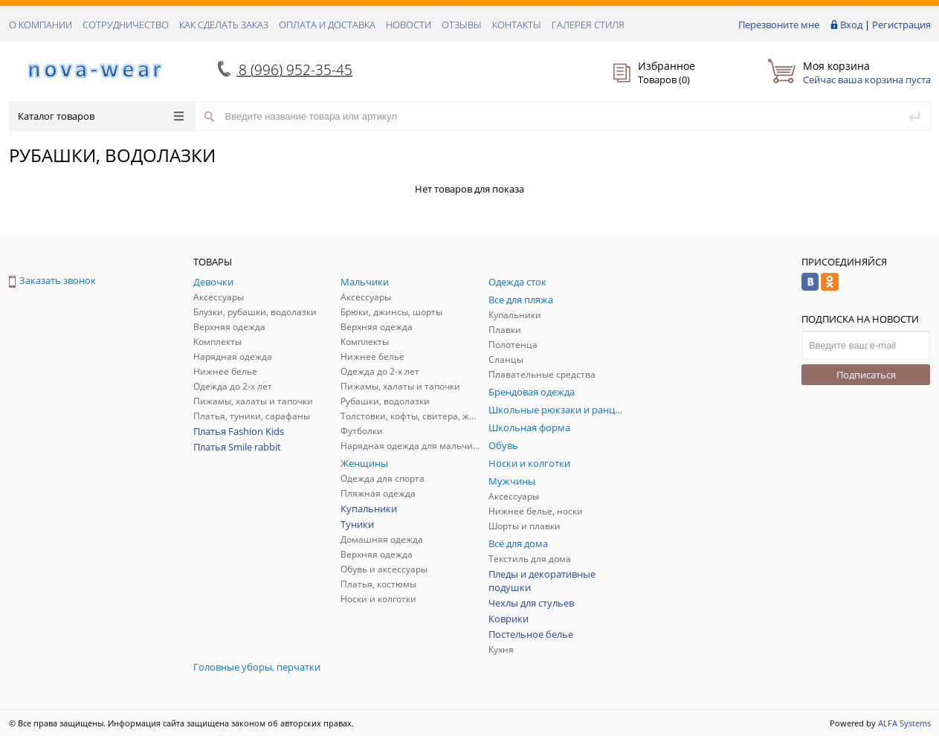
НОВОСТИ (408, 24)
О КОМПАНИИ (40, 24)
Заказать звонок (52, 280)
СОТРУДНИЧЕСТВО (126, 24)
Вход (851, 24)
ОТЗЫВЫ (462, 24)
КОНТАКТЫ (516, 24)
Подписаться (866, 374)
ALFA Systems (904, 723)
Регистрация (901, 24)
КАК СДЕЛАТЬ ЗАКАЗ (223, 24)
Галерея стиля (588, 24)
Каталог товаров (101, 116)
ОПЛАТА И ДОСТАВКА (327, 24)
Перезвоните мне (778, 24)
